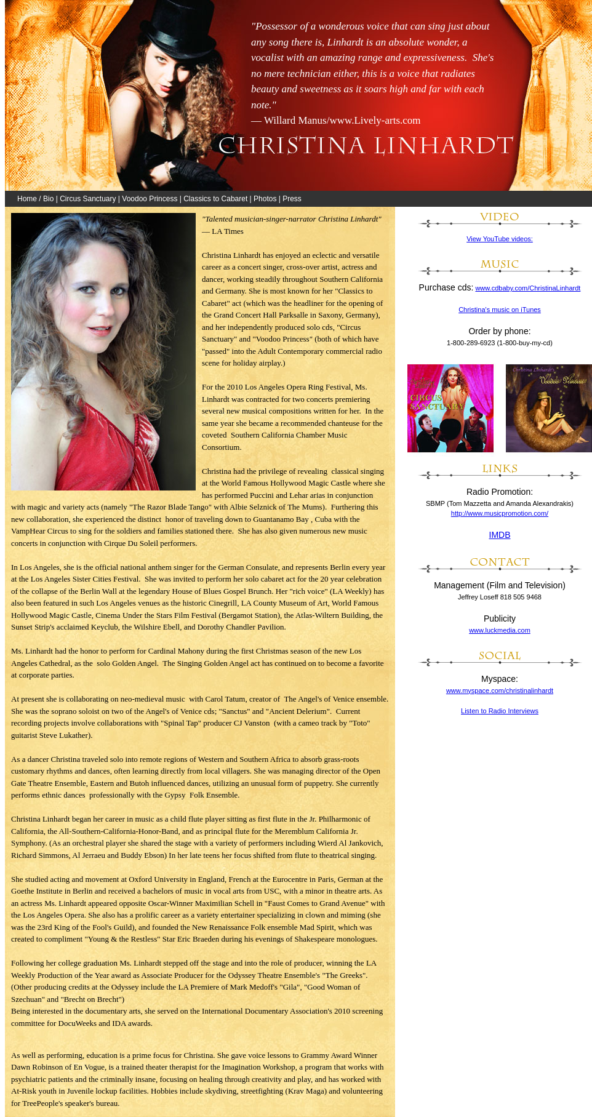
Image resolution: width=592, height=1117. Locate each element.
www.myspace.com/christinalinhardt (499, 690)
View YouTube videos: (499, 238)
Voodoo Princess (149, 198)
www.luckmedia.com (499, 630)
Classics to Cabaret (215, 198)
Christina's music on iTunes (499, 309)
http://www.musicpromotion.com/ (499, 513)
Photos (265, 198)
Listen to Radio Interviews (499, 711)
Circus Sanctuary (88, 198)
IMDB (500, 535)
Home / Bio (35, 198)
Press (292, 198)
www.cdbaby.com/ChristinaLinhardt (527, 288)
